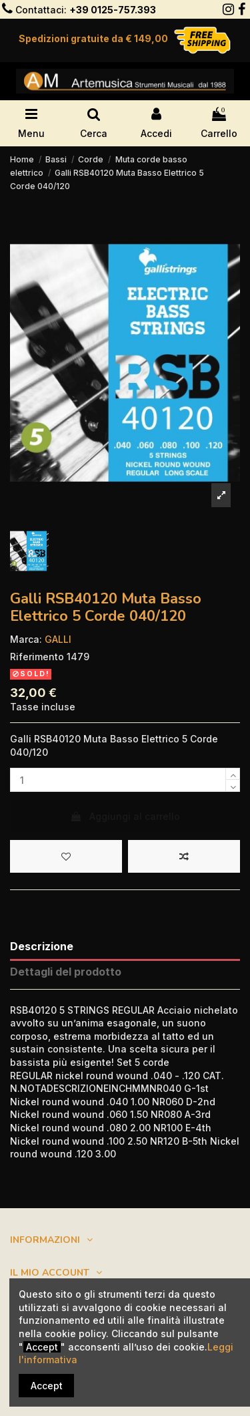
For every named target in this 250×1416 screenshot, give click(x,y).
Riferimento (37, 656)
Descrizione (41, 946)
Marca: (26, 639)
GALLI (58, 639)
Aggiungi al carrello (125, 816)
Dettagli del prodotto (65, 972)
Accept (47, 1385)
